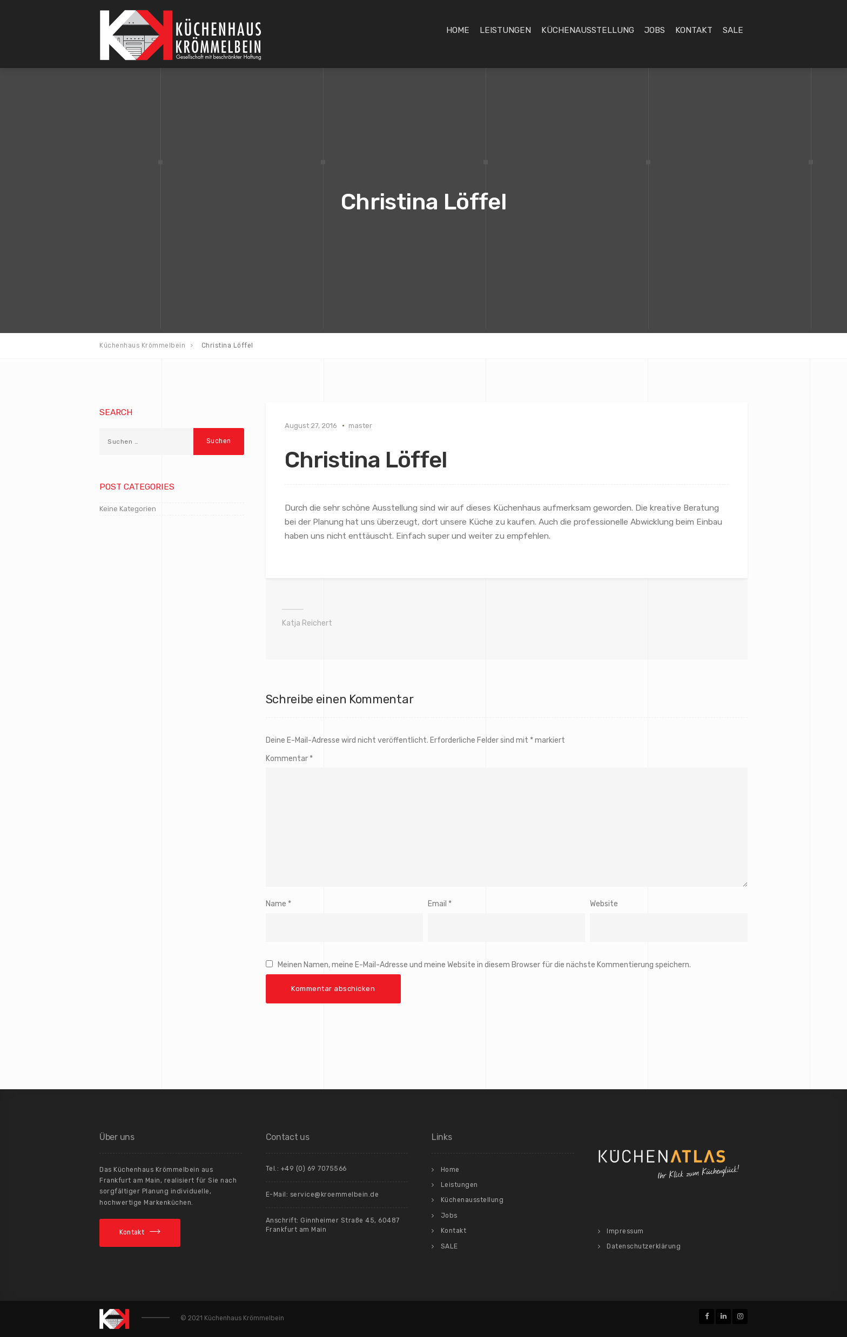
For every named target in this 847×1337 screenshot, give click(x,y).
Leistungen (505, 30)
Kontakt (693, 30)
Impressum (625, 1231)
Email (437, 903)
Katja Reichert (307, 623)
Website (604, 903)
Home (457, 30)
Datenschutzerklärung (644, 1246)
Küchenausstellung (587, 30)
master (360, 426)
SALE (733, 30)
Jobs (654, 30)
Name (276, 903)
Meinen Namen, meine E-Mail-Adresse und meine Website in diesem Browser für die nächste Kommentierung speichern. (484, 964)
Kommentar (289, 758)
